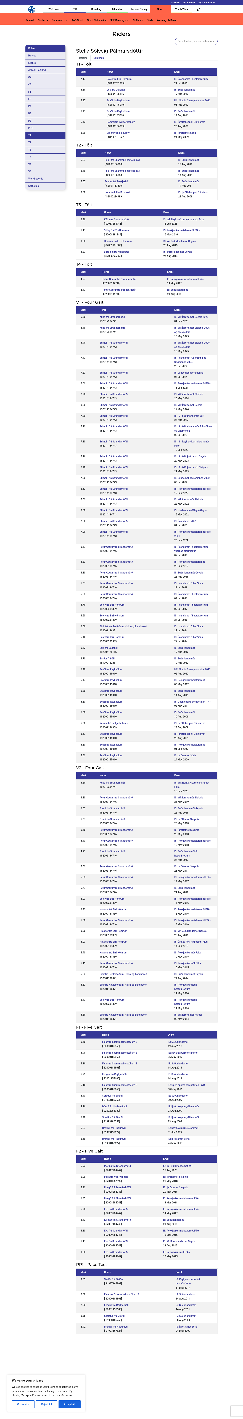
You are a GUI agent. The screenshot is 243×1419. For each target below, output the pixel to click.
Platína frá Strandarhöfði (117, 1166)
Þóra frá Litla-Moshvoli (117, 192)
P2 (29, 113)
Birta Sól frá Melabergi (116, 251)
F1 (29, 91)
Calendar (175, 3)
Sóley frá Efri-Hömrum (119, 79)
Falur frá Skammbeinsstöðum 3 (122, 160)
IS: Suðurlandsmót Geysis (177, 251)
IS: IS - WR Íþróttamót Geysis (190, 456)
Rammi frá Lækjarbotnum (121, 122)
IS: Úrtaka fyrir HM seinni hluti (191, 941)
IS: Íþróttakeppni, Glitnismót (189, 122)
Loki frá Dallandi (116, 89)
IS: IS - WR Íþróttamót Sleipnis (191, 467)
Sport (160, 9)
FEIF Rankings (118, 20)
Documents (58, 20)
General (29, 20)
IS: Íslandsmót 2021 (185, 521)
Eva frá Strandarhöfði (116, 1209)
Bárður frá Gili (107, 658)
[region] (46, 1393)
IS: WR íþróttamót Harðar (188, 1014)
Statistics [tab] (33, 185)
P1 (29, 106)
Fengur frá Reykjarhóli (117, 181)
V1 (29, 164)
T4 (29, 157)
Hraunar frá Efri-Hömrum (118, 241)
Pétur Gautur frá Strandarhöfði (119, 279)
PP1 (30, 128)
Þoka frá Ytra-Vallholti (116, 1176)
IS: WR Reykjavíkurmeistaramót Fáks (183, 219)
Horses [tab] (32, 55)
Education (117, 9)
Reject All (46, 1404)
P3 (29, 120)
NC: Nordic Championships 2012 (192, 100)
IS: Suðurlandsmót (184, 89)
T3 (29, 149)
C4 (29, 77)
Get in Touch (189, 3)
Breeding (96, 9)
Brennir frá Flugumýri (118, 132)
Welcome (53, 9)
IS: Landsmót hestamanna (188, 372)
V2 (29, 171)
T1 (29, 135)
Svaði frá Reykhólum (118, 100)
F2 (29, 99)
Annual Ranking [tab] (37, 70)
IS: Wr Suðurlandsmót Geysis (179, 241)
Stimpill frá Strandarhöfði (114, 342)
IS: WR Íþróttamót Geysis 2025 (191, 317)
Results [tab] (83, 57)
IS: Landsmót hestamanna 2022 (192, 478)
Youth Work (181, 9)
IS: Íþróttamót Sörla (185, 132)
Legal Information (206, 3)
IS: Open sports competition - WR (192, 701)
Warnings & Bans (166, 20)
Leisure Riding (139, 9)
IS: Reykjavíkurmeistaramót (189, 561)
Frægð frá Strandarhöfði (117, 1187)
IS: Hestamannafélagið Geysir (190, 510)
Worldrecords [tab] (35, 178)
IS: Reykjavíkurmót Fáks (187, 952)
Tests (150, 20)
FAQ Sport (77, 20)
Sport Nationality (96, 20)
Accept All (69, 1404)
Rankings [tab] (99, 57)
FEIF (75, 9)
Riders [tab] (31, 48)
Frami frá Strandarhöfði (113, 808)
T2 (29, 142)
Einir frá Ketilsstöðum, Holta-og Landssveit (123, 626)
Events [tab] (32, 62)
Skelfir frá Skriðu (113, 1279)
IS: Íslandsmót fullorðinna (188, 583)
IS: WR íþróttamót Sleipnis (188, 394)
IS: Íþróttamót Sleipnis (186, 819)
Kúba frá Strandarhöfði (116, 219)
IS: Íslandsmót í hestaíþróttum (191, 79)
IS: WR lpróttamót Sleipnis (188, 797)
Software (138, 20)
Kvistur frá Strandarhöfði (117, 1219)
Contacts (43, 20)
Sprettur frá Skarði (112, 1095)
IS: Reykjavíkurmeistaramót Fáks (181, 230)
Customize (23, 1404)
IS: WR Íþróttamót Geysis (188, 405)
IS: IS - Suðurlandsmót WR (189, 415)
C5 (29, 84)
